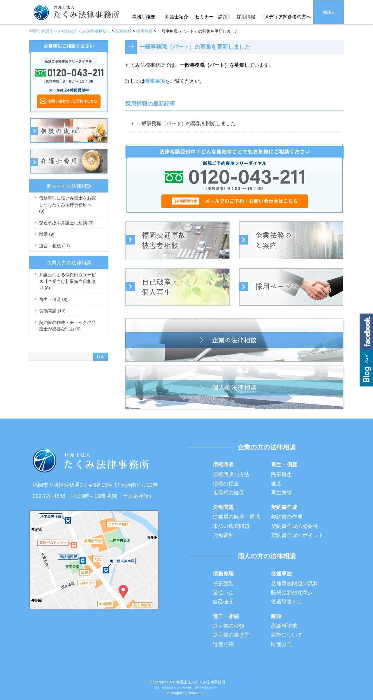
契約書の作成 (286, 517)
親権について (286, 635)
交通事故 (281, 574)
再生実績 (281, 493)
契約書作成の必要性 (294, 526)
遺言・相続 (54, 245)
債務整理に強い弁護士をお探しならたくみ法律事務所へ (67, 204)
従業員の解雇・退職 (236, 517)
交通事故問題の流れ (294, 583)
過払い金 (223, 593)
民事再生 (281, 474)
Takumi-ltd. (197, 693)
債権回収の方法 (231, 474)
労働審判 (223, 535)
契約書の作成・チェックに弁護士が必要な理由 (67, 326)
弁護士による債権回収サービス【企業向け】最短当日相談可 (67, 281)
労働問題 (52, 310)
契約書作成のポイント (297, 535)
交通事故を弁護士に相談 (66, 222)
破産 (276, 484)
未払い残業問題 (231, 526)
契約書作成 (284, 507)
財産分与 (281, 644)
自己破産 (223, 602)
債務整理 (223, 574)
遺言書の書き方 (231, 635)
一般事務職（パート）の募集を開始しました (186, 123)
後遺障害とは (286, 602)
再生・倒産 (53, 299)
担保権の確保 (228, 493)
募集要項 (155, 81)
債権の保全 (226, 484)
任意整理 (223, 583)
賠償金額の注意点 (292, 593)
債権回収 (223, 465)
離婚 (46, 234)
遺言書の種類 (228, 626)
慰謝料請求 (284, 626)
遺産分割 (223, 644)
